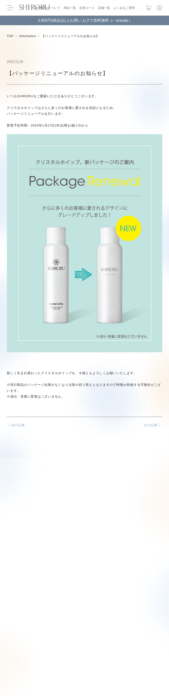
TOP (10, 36)
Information (27, 36)
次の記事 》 (153, 425)
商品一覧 (70, 8)
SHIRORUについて (47, 8)
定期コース (87, 8)
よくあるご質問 (124, 8)
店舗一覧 (104, 8)
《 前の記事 (16, 425)
